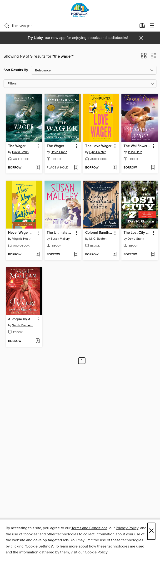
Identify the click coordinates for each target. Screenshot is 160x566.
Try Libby (35, 37)
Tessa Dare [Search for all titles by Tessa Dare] (135, 152)
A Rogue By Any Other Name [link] (21, 319)
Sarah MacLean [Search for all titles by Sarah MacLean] (22, 325)
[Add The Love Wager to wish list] (114, 168)
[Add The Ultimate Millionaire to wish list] (76, 255)
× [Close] (151, 531)
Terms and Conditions (89, 528)
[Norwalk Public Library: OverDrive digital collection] (80, 10)
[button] (144, 57)
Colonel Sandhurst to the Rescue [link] (99, 233)
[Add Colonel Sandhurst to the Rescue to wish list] (114, 255)
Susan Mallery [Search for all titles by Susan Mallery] (60, 239)
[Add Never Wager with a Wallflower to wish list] (37, 255)
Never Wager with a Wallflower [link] (21, 233)
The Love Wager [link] (98, 146)
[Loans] (142, 26)
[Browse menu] (152, 26)
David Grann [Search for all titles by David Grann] (20, 152)
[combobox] (70, 26)
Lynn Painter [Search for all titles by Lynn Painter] (97, 152)
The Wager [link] (16, 146)
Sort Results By (16, 70)
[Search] (7, 26)
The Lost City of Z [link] (137, 233)
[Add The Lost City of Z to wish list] (153, 255)
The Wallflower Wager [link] (137, 146)
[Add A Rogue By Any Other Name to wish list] (37, 341)
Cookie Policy (96, 552)
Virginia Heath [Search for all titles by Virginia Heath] (21, 239)
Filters (12, 84)
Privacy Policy (127, 528)
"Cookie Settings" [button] (39, 546)
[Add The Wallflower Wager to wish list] (153, 168)
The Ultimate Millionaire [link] (60, 233)
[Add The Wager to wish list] (37, 168)
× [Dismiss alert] (141, 38)
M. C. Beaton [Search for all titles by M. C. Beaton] (97, 239)
